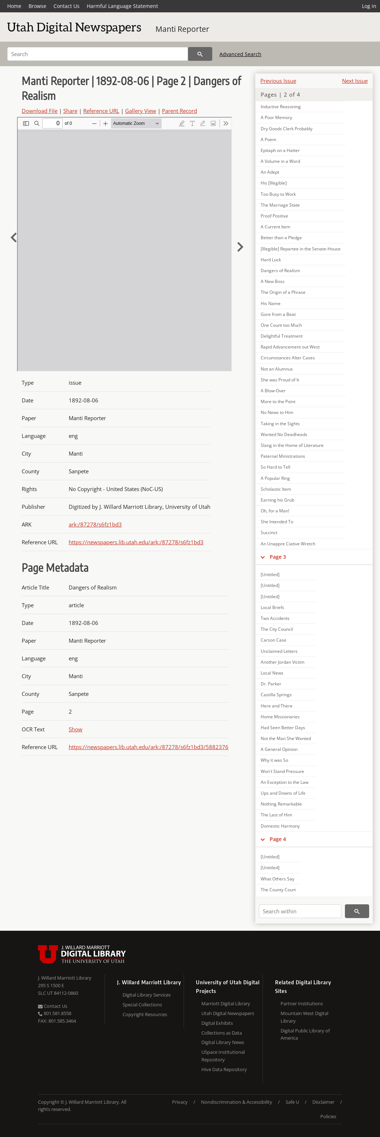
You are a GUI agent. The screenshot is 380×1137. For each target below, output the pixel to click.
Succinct (269, 532)
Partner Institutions (302, 1003)
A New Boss (273, 281)
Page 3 (278, 556)
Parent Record (179, 110)
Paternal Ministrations (283, 456)
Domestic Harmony (280, 826)
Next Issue (355, 80)
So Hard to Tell (275, 467)
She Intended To (277, 522)
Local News (272, 673)
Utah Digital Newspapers (227, 1013)
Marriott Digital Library (225, 1003)
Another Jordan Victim (282, 662)
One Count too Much (281, 325)
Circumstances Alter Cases (288, 358)
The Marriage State (280, 205)
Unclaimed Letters (279, 651)
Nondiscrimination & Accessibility (236, 1102)
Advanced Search (240, 54)
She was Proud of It (280, 380)
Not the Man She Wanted (286, 738)
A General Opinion (279, 749)
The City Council (277, 629)
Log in (369, 6)
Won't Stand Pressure (282, 771)
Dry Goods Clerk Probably (286, 129)
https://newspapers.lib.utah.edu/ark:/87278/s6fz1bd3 (136, 542)
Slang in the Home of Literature (292, 445)
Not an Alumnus (277, 369)
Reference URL (101, 110)
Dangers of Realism (280, 270)
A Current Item (275, 227)
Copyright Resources (145, 1014)
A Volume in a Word (280, 161)
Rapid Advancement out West (290, 347)
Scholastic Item (276, 489)
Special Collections (142, 1004)
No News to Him (277, 412)
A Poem (268, 139)
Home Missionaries (280, 717)
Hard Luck (271, 260)
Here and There (277, 706)
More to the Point (278, 401)
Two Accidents (275, 618)
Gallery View (140, 110)
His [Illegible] (274, 183)
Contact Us (67, 6)
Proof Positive (274, 216)
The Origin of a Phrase (283, 292)
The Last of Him (276, 815)
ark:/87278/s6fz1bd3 (95, 524)
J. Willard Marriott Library (64, 978)
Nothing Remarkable (281, 804)
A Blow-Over (273, 391)
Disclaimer (323, 1102)
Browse (37, 6)
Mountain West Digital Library (304, 1017)
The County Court (278, 890)
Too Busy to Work (278, 194)
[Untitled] (270, 574)
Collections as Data (221, 1033)
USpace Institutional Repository (223, 1056)
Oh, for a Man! (275, 511)
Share (70, 110)
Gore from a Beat (278, 314)
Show (75, 729)
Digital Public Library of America (305, 1034)
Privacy (180, 1102)
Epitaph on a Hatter (280, 150)
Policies (328, 1116)
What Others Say (277, 879)
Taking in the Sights (280, 423)
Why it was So (274, 760)
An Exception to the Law (284, 782)
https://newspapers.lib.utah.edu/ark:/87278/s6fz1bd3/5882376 (149, 747)
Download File (39, 110)
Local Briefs (272, 607)
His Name (271, 303)
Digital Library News (222, 1042)
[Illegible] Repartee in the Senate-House (301, 249)
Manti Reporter (182, 29)
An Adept (270, 172)
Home (14, 6)
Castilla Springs (276, 695)
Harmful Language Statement (122, 6)
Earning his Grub (277, 500)
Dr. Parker (271, 684)
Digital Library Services (147, 995)
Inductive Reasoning (281, 106)
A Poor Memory (276, 117)
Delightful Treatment (282, 336)
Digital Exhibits (217, 1023)
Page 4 (278, 839)
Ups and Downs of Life (283, 793)
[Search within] (300, 911)
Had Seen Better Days (283, 727)
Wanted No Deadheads (284, 434)
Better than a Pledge (281, 237)
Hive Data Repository (224, 1069)
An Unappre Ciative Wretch (288, 544)
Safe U (292, 1102)
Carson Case (273, 640)
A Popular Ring (275, 478)
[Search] (97, 54)
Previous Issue (278, 80)
